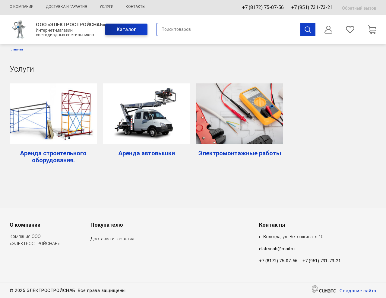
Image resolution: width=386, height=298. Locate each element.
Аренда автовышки (146, 153)
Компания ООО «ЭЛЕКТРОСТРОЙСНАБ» (35, 240)
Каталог (126, 29)
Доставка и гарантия (66, 7)
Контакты (135, 7)
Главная (16, 49)
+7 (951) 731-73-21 (312, 7)
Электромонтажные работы (239, 153)
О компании (21, 7)
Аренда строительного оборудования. (53, 157)
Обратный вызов (359, 8)
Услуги (106, 7)
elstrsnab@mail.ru (277, 248)
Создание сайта (358, 291)
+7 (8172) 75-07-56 (263, 7)
